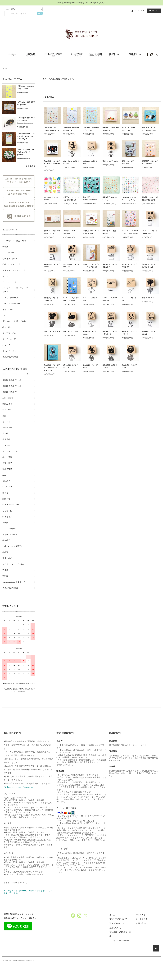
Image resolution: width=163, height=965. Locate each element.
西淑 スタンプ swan (70, 331)
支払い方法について (118, 919)
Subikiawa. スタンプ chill (91, 299)
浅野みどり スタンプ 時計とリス (130, 266)
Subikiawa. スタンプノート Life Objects (71, 299)
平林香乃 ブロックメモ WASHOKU (111, 129)
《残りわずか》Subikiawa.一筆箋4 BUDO (25, 87)
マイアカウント (142, 915)
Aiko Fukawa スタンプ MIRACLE (72, 266)
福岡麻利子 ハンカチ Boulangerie (111, 198)
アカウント (139, 10)
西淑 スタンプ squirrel (52, 331)
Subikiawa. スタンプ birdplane (110, 299)
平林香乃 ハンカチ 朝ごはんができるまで (150, 198)
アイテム (153, 11)
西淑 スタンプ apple (110, 161)
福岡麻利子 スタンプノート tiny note (150, 162)
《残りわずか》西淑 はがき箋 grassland (26, 103)
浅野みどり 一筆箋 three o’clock (129, 129)
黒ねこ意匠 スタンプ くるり (130, 366)
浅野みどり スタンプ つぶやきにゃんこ (150, 266)
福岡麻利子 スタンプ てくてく (130, 333)
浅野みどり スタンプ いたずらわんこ (52, 299)
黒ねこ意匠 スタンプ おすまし (91, 366)
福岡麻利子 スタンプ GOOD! (91, 333)
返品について (115, 928)
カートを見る (141, 919)
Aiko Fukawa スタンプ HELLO (72, 162)
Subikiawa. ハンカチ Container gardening (130, 198)
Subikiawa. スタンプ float (130, 299)
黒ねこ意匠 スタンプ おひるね (71, 366)
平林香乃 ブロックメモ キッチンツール (91, 232)
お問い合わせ (141, 923)
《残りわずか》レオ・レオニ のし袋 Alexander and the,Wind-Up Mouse (26, 136)
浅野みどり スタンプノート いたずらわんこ (91, 266)
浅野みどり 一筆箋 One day (110, 232)
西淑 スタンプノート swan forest (130, 162)
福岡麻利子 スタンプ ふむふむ (150, 333)
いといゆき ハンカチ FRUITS (52, 198)
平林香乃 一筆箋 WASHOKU (70, 232)
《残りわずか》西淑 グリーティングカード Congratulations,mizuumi (26, 120)
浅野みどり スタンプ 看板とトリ (111, 266)
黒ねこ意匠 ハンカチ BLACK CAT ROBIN (91, 198)
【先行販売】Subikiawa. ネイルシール (72, 129)
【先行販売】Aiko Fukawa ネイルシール (51, 129)
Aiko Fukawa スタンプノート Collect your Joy (130, 232)
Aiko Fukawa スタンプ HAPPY (52, 266)
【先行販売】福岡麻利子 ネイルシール (91, 129)
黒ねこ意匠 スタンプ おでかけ (111, 366)
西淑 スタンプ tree (149, 298)
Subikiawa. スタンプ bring (91, 162)
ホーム (5, 69)
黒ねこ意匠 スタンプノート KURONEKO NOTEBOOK (52, 367)
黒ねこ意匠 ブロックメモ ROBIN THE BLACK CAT (52, 163)
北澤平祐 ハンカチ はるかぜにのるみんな (71, 198)
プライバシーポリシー (119, 940)
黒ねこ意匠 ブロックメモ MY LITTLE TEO (150, 129)
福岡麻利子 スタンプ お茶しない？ (111, 333)
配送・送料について (118, 923)
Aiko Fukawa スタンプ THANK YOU (150, 232)
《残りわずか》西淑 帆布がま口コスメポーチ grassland (26, 152)
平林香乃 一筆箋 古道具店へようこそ (52, 232)
